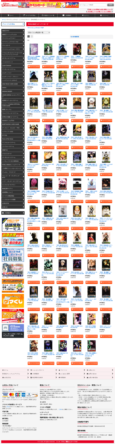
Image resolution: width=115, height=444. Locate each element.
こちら (8, 406)
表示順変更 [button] (75, 36)
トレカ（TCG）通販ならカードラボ (66, 441)
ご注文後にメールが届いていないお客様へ (99, 11)
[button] (48, 15)
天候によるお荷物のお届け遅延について (100, 9)
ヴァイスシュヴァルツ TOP (36, 28)
